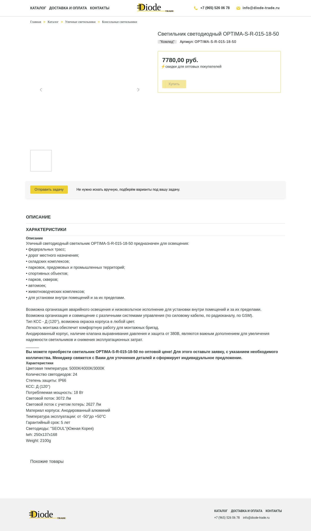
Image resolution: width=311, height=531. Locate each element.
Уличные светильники (80, 22)
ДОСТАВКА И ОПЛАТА (68, 8)
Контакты (274, 511)
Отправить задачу (49, 189)
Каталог (53, 22)
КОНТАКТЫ (99, 8)
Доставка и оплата (246, 511)
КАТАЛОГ (38, 8)
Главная (35, 22)
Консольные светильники (119, 22)
